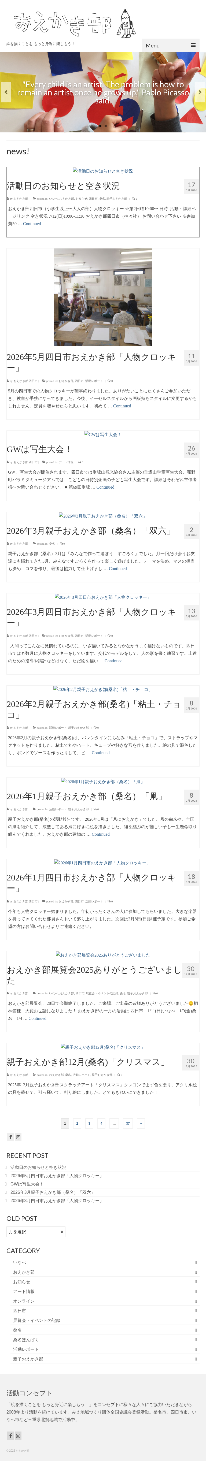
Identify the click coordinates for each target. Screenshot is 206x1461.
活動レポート (26, 1349)
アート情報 (24, 1291)
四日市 (19, 1310)
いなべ (19, 1262)
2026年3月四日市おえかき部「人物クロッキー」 (57, 1200)
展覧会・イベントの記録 (36, 1320)
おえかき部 (24, 1272)
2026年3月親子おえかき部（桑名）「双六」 (52, 1192)
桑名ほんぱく (26, 1339)
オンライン (24, 1301)
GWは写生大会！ (27, 1184)
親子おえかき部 (28, 1359)
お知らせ (21, 1282)
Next (200, 92)
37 (128, 1123)
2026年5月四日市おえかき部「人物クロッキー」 (57, 1175)
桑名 (17, 1330)
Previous (6, 92)
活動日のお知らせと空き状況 (38, 1167)
